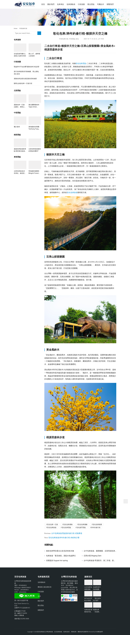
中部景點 (72, 39)
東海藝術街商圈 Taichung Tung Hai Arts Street (34, 128)
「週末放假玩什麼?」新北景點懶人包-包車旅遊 (97, 599)
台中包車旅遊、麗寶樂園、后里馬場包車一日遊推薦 (100, 551)
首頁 (43, 4)
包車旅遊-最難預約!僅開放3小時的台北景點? (88, 611)
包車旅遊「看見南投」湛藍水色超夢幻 (61, 556)
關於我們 (50, 4)
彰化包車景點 (81, 63)
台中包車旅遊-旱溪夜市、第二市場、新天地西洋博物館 (100, 561)
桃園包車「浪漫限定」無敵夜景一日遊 (97, 611)
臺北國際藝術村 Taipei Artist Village (34, 106)
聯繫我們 (110, 4)
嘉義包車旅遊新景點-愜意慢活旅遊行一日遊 (20, 150)
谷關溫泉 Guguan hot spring (57, 561)
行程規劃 (81, 4)
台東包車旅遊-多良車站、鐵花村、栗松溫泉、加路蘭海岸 (20, 172)
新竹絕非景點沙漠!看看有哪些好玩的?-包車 (88, 599)
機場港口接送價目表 (44, 587)
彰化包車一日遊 (52, 524)
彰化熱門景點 (81, 527)
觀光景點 (91, 4)
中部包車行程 (63, 39)
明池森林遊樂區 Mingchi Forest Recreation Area (34, 172)
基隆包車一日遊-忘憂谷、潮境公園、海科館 (19, 106)
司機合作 (100, 4)
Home (15, 28)
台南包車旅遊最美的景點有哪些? (35, 150)
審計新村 (17, 127)
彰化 (77, 39)
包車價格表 (71, 4)
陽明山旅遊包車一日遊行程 (23, 83)
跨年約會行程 (95, 527)
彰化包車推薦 (97, 524)
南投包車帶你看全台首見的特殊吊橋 (60, 551)
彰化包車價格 (68, 524)
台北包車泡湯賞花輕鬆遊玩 (88, 588)
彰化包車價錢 (82, 524)
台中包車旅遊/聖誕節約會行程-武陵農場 (66, 533)
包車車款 (60, 4)
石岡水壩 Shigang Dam (92, 556)
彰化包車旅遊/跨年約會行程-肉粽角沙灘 (64, 538)
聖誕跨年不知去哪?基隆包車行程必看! (26, 67)
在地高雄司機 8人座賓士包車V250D (20, 55)
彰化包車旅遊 (72, 192)
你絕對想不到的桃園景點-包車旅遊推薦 (97, 588)
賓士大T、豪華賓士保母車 (34, 55)
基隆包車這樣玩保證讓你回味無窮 (25, 78)
